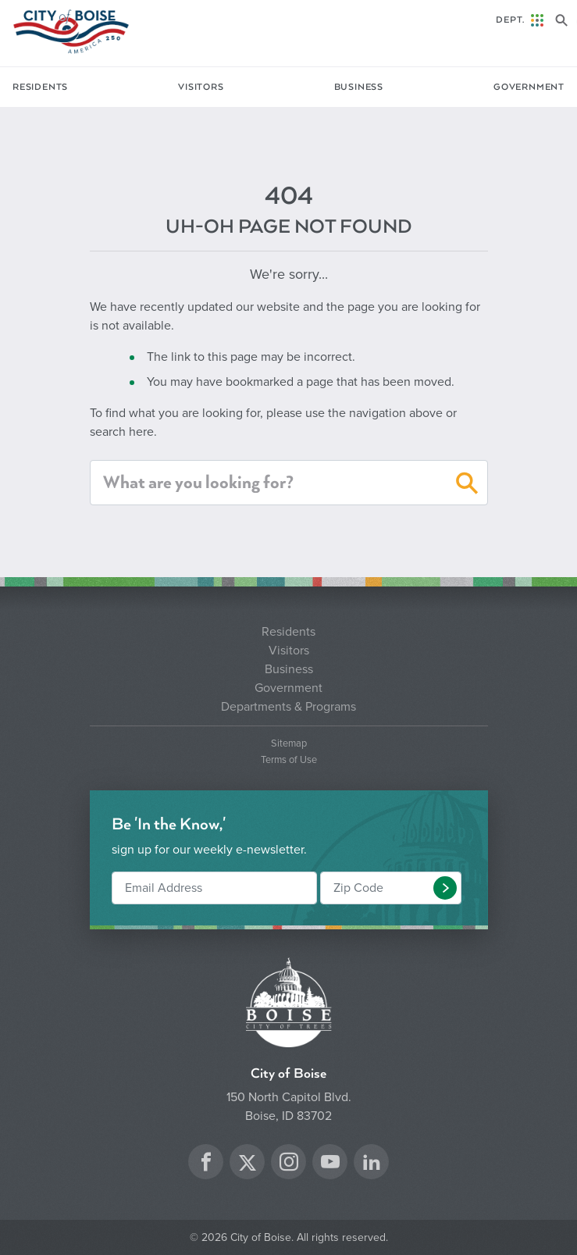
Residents (40, 87)
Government (529, 87)
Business (358, 87)
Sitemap (289, 744)
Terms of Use (289, 760)
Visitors (200, 87)
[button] (467, 486)
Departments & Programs (288, 707)
